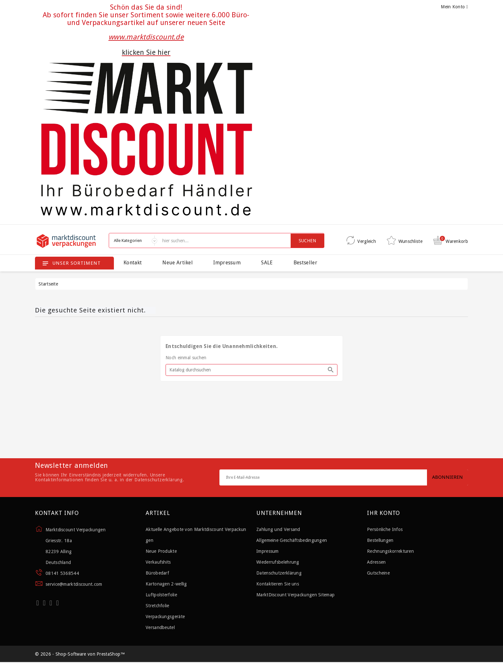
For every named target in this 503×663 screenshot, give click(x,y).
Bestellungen (380, 540)
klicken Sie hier (146, 52)
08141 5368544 (62, 573)
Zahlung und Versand (278, 529)
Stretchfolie (157, 605)
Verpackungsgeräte (165, 616)
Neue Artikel (177, 263)
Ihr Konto (383, 513)
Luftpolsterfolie (161, 594)
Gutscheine (378, 573)
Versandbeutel (160, 627)
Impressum (227, 263)
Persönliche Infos (385, 529)
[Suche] (251, 370)
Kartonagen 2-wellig (166, 583)
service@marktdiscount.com (74, 584)
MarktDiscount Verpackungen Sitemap (295, 594)
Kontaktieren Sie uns (277, 583)
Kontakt (133, 263)
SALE (267, 263)
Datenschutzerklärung (279, 573)
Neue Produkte (161, 551)
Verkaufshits (158, 562)
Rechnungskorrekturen (390, 551)
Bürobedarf (157, 573)
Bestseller (305, 263)
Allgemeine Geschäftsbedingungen (291, 540)
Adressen (376, 562)
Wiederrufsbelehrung (277, 562)
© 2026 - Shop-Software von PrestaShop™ (80, 654)
